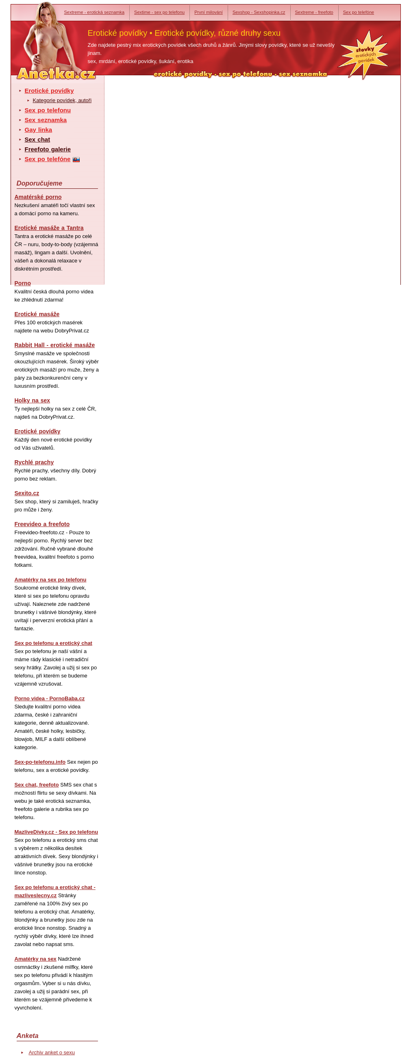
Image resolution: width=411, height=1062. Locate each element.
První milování (208, 12)
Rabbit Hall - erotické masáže (55, 345)
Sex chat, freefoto (37, 785)
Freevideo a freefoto (42, 524)
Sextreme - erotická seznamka (94, 12)
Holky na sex (32, 400)
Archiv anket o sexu (52, 1052)
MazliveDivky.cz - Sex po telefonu (56, 832)
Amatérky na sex (36, 959)
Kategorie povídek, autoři (62, 100)
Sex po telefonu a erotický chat (53, 643)
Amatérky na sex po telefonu (51, 580)
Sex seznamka (46, 119)
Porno (23, 283)
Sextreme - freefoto (314, 12)
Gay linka (38, 129)
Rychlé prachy (34, 462)
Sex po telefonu (48, 110)
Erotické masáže (37, 314)
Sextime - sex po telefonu (159, 12)
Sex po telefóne (358, 12)
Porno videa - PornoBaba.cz (50, 698)
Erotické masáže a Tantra (49, 228)
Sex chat (37, 139)
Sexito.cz (27, 493)
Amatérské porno (38, 197)
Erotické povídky (49, 90)
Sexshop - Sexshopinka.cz (259, 12)
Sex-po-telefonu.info (40, 762)
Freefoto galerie (48, 149)
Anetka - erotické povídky (41, 35)
